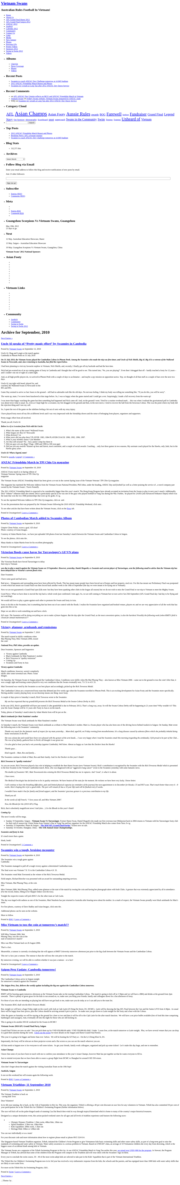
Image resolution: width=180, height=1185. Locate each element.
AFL (10, 114)
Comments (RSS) (18, 196)
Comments (17, 213)
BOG (103, 114)
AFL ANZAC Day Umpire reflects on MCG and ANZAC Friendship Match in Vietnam (48, 96)
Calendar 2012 (12, 29)
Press (69, 508)
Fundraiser (138, 114)
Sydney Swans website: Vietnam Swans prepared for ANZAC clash (53, 99)
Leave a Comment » (30, 513)
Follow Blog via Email (20, 164)
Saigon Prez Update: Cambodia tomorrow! (28, 969)
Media (8, 38)
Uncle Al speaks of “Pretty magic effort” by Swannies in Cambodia (43, 343)
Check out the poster (42, 1033)
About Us (10, 17)
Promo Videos (11, 47)
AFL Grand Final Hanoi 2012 (18, 20)
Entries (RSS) (16, 194)
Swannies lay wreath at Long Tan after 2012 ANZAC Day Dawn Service (40, 86)
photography (31, 119)
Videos (9, 53)
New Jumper (11, 40)
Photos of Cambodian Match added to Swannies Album (36, 518)
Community (11, 31)
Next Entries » (6, 338)
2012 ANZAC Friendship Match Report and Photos (31, 83)
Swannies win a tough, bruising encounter (27, 850)
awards (95, 114)
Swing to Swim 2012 (14, 51)
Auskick (9, 26)
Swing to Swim (17, 324)
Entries (16, 211)
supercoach (60, 119)
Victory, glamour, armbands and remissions (29, 627)
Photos (9, 42)
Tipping (109, 120)
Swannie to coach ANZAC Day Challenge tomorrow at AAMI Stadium (39, 81)
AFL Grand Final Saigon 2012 (18, 22)
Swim (101, 119)
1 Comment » (27, 845)
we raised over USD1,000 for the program (134, 1150)
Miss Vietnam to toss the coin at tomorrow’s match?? (35, 924)
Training (117, 120)
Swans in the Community (81, 119)
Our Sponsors (19, 120)
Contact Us (10, 33)
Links (8, 35)
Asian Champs (31, 114)
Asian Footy (56, 114)
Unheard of (131, 119)
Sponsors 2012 (12, 49)
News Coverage (17, 66)
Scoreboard (43, 119)
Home (8, 15)
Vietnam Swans (14, 3)
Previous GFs (11, 44)
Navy (9, 119)
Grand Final (155, 114)
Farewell (114, 114)
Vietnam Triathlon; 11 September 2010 (25, 1084)
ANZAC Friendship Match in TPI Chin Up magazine (35, 462)
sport (51, 119)
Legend (169, 114)
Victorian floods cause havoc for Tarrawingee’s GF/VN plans (40, 552)
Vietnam (146, 119)
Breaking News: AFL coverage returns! (26, 136)
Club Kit (14, 64)
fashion (125, 115)
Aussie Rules (78, 113)
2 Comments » (29, 457)
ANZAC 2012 (11, 24)
